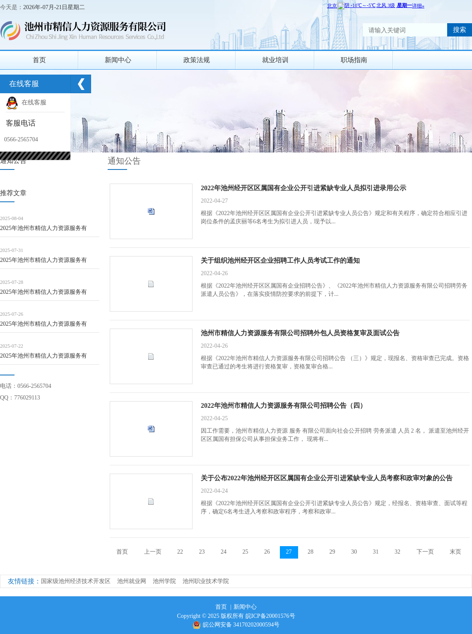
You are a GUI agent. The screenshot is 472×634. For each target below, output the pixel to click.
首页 (39, 59)
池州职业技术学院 (206, 581)
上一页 (152, 552)
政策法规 (196, 59)
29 (332, 552)
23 (202, 552)
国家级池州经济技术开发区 (76, 581)
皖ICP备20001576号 (270, 616)
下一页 (425, 552)
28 (310, 552)
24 (223, 552)
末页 (455, 552)
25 (245, 552)
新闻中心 (118, 59)
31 (376, 552)
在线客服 (26, 102)
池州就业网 (131, 581)
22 (180, 552)
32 (397, 552)
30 (354, 552)
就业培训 (275, 59)
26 (267, 552)
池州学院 (164, 581)
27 (289, 552)
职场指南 (354, 59)
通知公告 (124, 160)
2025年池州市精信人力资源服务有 (43, 228)
